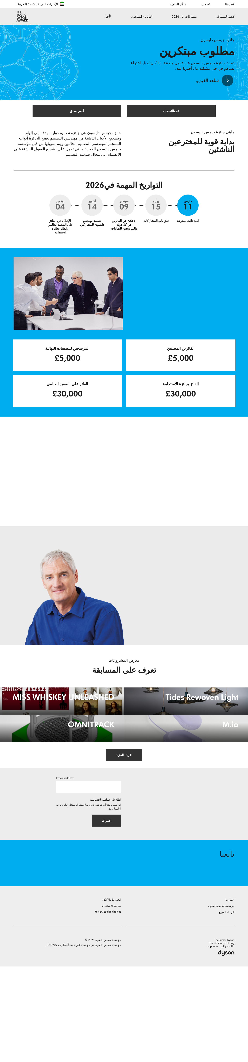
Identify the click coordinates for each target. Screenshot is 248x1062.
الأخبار (108, 16)
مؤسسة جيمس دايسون (221, 1001)
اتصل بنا (229, 4)
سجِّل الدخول (178, 4)
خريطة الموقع (226, 1007)
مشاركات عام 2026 (184, 16)
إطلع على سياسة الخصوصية (105, 892)
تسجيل (205, 4)
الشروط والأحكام (111, 995)
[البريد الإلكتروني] (88, 879)
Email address (65, 871)
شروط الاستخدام (111, 1001)
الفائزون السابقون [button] (141, 16)
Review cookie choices (108, 1007)
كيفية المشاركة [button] (225, 16)
